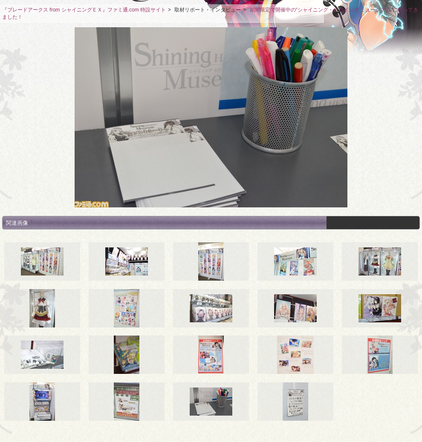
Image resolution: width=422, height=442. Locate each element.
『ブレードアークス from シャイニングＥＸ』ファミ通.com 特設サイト (84, 10)
